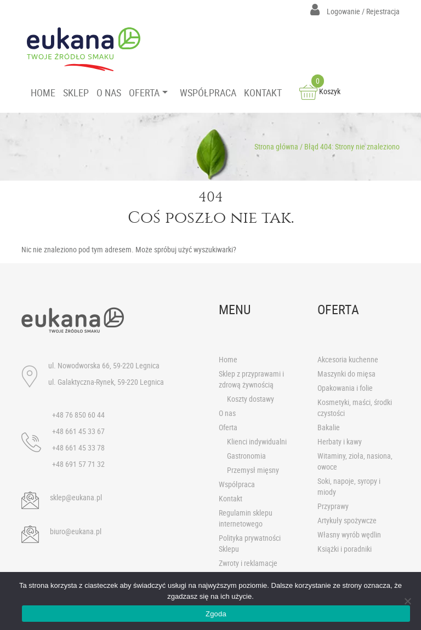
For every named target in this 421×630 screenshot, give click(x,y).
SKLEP (76, 92)
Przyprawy (333, 506)
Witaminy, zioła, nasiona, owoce (354, 461)
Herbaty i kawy (339, 441)
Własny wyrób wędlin (349, 534)
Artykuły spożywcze (347, 520)
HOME (43, 92)
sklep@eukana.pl (76, 497)
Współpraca (237, 484)
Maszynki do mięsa (346, 373)
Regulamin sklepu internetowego (245, 518)
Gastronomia (246, 455)
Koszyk (319, 91)
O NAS (108, 92)
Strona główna (276, 146)
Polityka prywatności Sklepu (250, 543)
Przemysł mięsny (253, 470)
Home (228, 359)
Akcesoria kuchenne (347, 359)
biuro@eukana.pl (75, 531)
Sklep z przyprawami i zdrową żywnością (251, 379)
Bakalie (328, 427)
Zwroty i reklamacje (248, 563)
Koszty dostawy (250, 399)
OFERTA (144, 92)
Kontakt (230, 498)
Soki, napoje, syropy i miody (348, 486)
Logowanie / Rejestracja (355, 11)
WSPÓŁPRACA (208, 92)
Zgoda (216, 614)
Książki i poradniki (344, 549)
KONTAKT (263, 92)
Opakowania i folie (345, 388)
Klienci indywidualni (257, 441)
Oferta (228, 427)
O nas (227, 413)
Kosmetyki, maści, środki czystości (354, 407)
